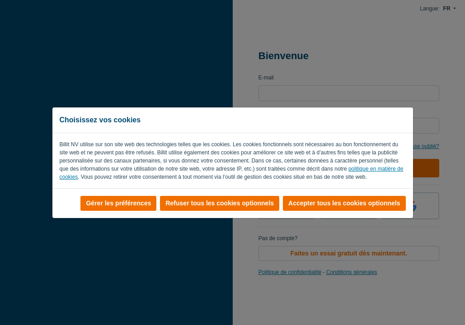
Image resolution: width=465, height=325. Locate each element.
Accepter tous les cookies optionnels (344, 203)
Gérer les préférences (118, 203)
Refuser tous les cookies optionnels (219, 203)
